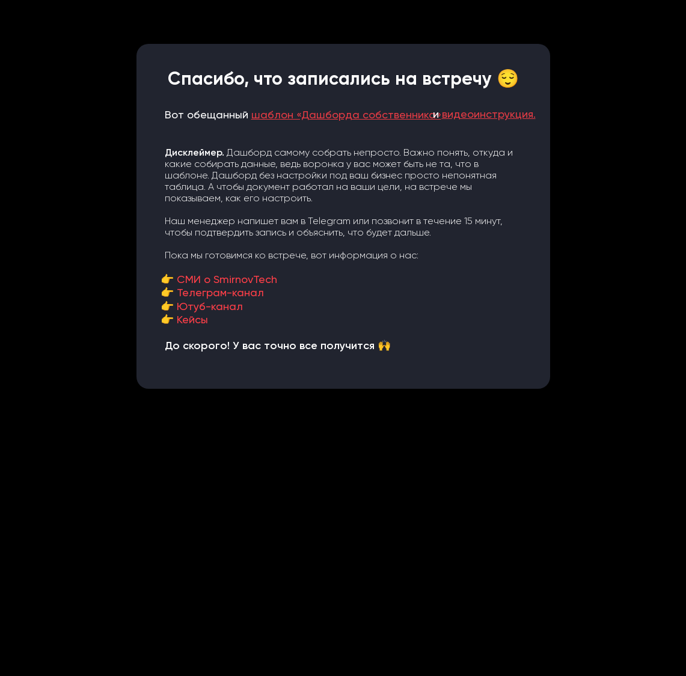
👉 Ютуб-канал (202, 306)
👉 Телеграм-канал (212, 292)
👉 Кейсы (184, 319)
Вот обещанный (303, 114)
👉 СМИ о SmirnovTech (219, 279)
